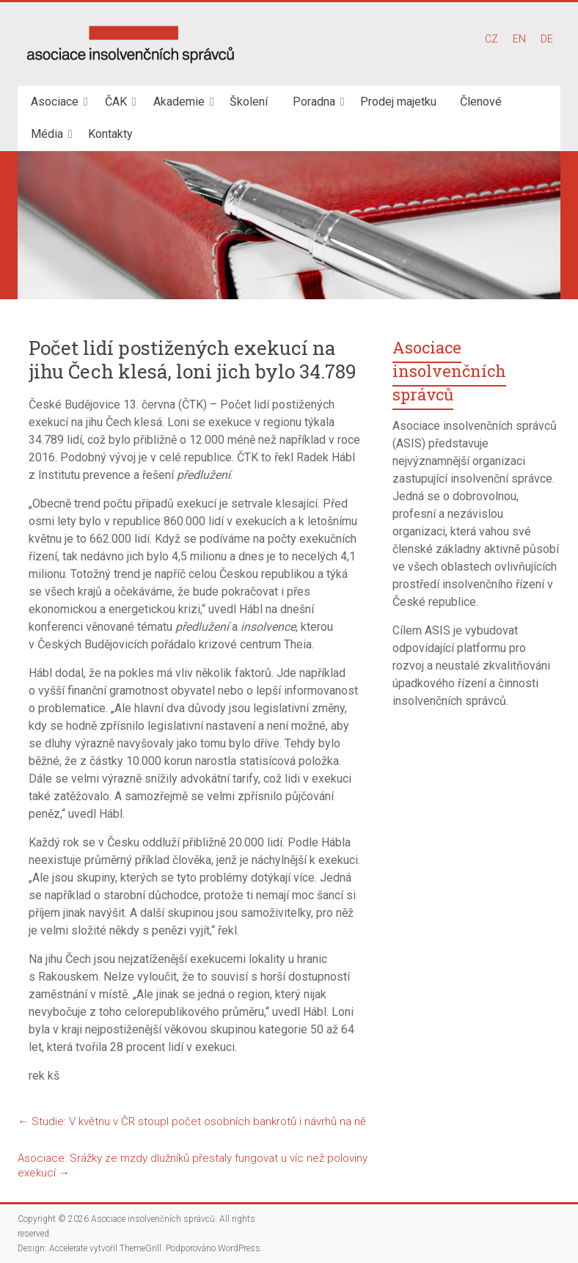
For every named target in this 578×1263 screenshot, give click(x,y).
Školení (249, 102)
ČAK (116, 102)
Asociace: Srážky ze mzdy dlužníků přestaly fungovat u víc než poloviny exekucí (192, 1165)
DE (547, 39)
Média (47, 134)
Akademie (179, 102)
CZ (491, 39)
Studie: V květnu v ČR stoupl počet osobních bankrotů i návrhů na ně (192, 1121)
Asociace (54, 102)
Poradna (314, 102)
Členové (481, 102)
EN (519, 39)
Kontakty (110, 134)
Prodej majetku (398, 102)
